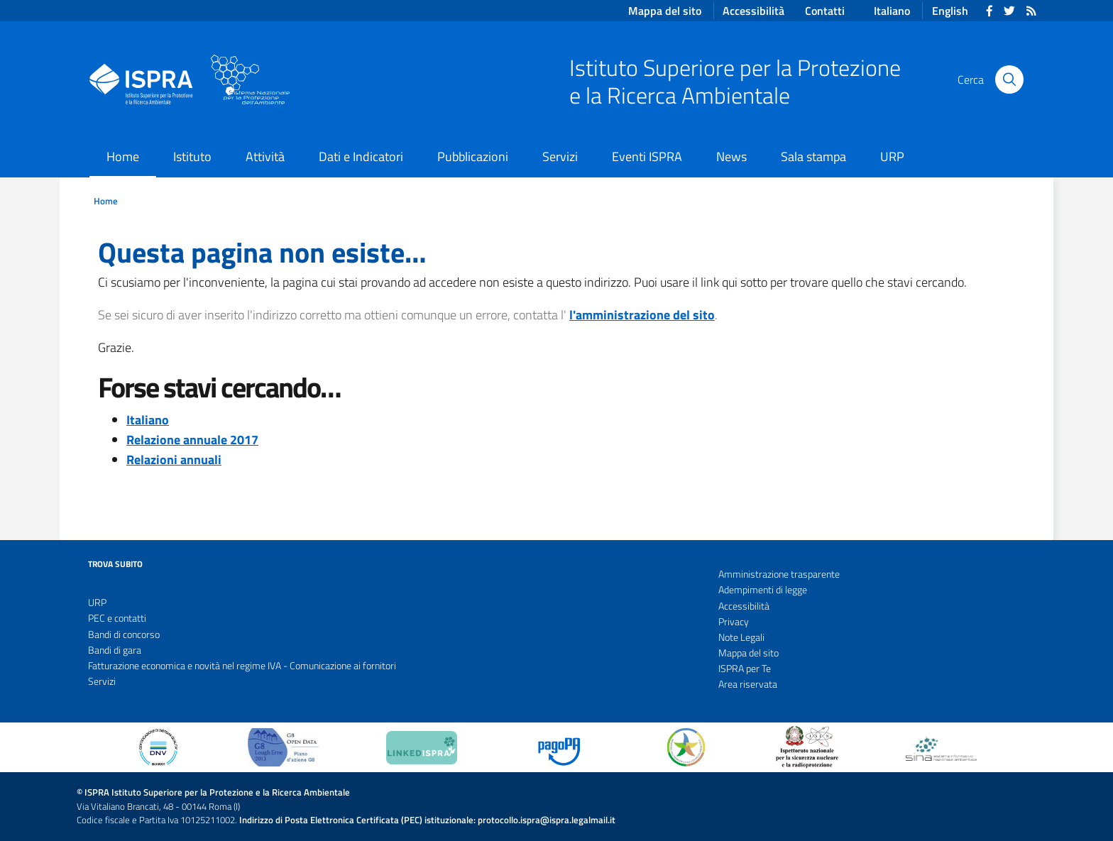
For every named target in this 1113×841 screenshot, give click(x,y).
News (731, 156)
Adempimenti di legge (762, 590)
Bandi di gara (114, 650)
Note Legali (741, 637)
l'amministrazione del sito (642, 314)
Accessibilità (743, 606)
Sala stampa (813, 156)
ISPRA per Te (744, 668)
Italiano (892, 10)
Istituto (192, 156)
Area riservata (747, 684)
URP (892, 156)
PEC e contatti (117, 618)
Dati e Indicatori (361, 156)
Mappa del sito (748, 653)
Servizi (560, 156)
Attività (265, 156)
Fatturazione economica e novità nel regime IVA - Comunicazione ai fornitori (242, 666)
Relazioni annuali (173, 459)
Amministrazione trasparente (779, 574)
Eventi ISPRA (647, 156)
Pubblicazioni (472, 156)
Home (122, 156)
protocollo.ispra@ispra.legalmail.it (546, 820)
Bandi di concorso (124, 634)
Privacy (733, 622)
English (950, 10)
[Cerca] (1009, 79)
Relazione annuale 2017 (192, 439)
